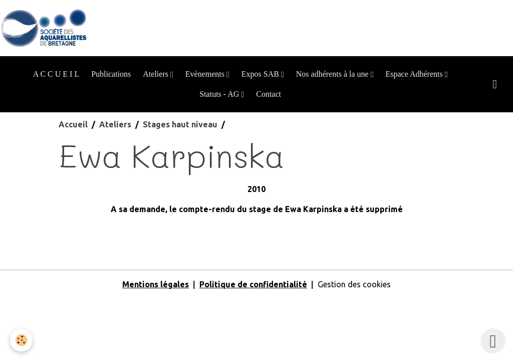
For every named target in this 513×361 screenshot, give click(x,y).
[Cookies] (21, 340)
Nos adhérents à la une (333, 74)
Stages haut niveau (180, 124)
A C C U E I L (56, 74)
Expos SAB (261, 74)
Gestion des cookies (354, 284)
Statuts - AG (220, 94)
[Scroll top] (492, 340)
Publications (111, 74)
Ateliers (156, 74)
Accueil (73, 124)
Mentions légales (155, 284)
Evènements (205, 74)
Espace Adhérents (414, 74)
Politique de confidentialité (253, 284)
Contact (268, 94)
